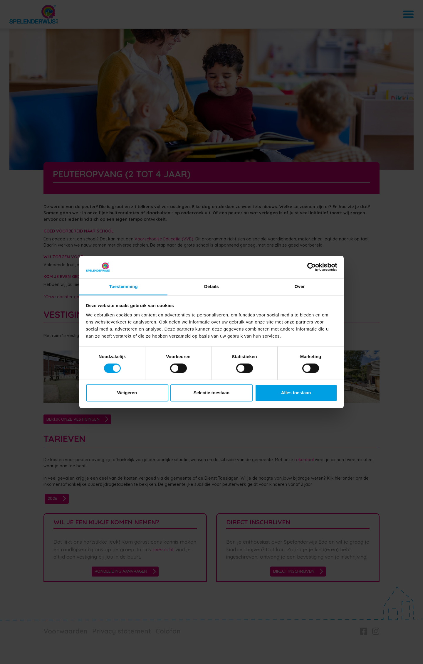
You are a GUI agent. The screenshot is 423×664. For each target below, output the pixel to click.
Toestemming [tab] (123, 286)
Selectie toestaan (212, 392)
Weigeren (127, 392)
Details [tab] (211, 286)
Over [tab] (300, 286)
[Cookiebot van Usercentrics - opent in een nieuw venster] (311, 267)
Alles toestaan (296, 392)
